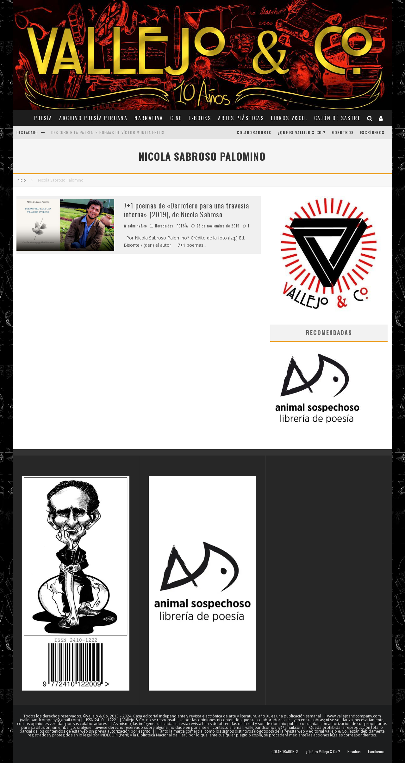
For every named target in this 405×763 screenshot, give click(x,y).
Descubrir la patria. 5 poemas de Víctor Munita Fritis (108, 132)
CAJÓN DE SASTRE (337, 118)
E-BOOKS (200, 118)
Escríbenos (372, 132)
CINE (176, 118)
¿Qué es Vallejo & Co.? (301, 132)
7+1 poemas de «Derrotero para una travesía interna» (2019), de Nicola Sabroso (186, 210)
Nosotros (343, 132)
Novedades (164, 226)
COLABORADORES (254, 132)
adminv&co (135, 225)
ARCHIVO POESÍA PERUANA (93, 118)
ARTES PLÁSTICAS (241, 118)
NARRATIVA (148, 118)
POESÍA (43, 118)
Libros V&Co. (289, 118)
